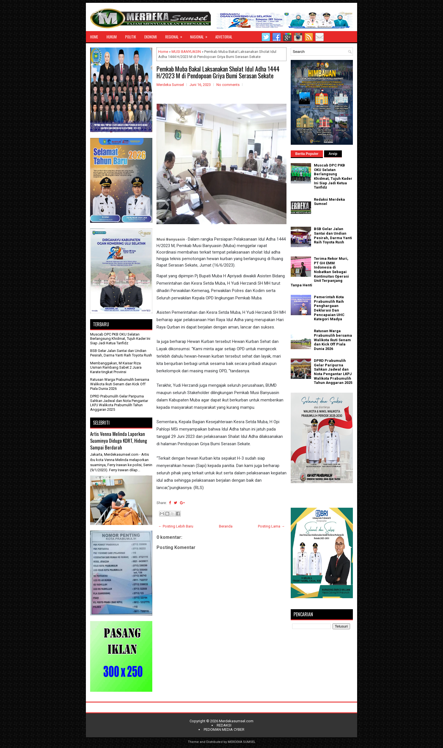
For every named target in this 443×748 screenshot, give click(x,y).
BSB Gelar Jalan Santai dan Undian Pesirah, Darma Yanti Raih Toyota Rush (121, 353)
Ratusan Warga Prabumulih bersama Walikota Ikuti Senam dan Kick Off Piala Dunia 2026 (119, 383)
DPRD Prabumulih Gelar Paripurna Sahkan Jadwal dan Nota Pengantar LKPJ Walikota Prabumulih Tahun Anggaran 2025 (119, 403)
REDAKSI (224, 725)
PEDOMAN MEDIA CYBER (224, 729)
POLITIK (130, 37)
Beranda (226, 526)
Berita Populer (306, 154)
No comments (228, 85)
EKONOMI (150, 37)
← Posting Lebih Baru (175, 526)
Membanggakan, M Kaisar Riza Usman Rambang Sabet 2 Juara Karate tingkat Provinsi (116, 367)
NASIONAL (200, 35)
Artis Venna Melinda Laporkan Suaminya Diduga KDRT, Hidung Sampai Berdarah (118, 440)
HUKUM (112, 37)
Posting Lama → (271, 526)
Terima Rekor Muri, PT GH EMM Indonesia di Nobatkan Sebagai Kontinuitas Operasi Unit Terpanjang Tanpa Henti (320, 271)
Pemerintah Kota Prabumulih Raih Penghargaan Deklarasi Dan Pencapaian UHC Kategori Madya (329, 308)
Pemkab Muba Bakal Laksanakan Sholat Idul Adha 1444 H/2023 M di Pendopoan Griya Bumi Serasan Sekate (218, 72)
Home (163, 51)
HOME (94, 37)
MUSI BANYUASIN (186, 51)
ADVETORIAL (223, 37)
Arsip (333, 154)
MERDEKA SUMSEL (241, 742)
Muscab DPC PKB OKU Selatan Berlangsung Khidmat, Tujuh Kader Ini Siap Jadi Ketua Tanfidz (120, 338)
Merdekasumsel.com (236, 721)
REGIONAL (175, 35)
